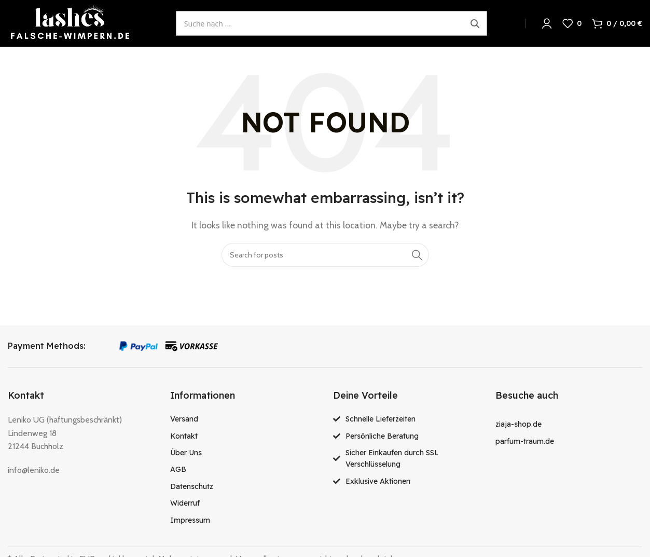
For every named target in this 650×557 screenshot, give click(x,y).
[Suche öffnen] (331, 23)
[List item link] (243, 419)
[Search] (325, 255)
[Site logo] (70, 23)
